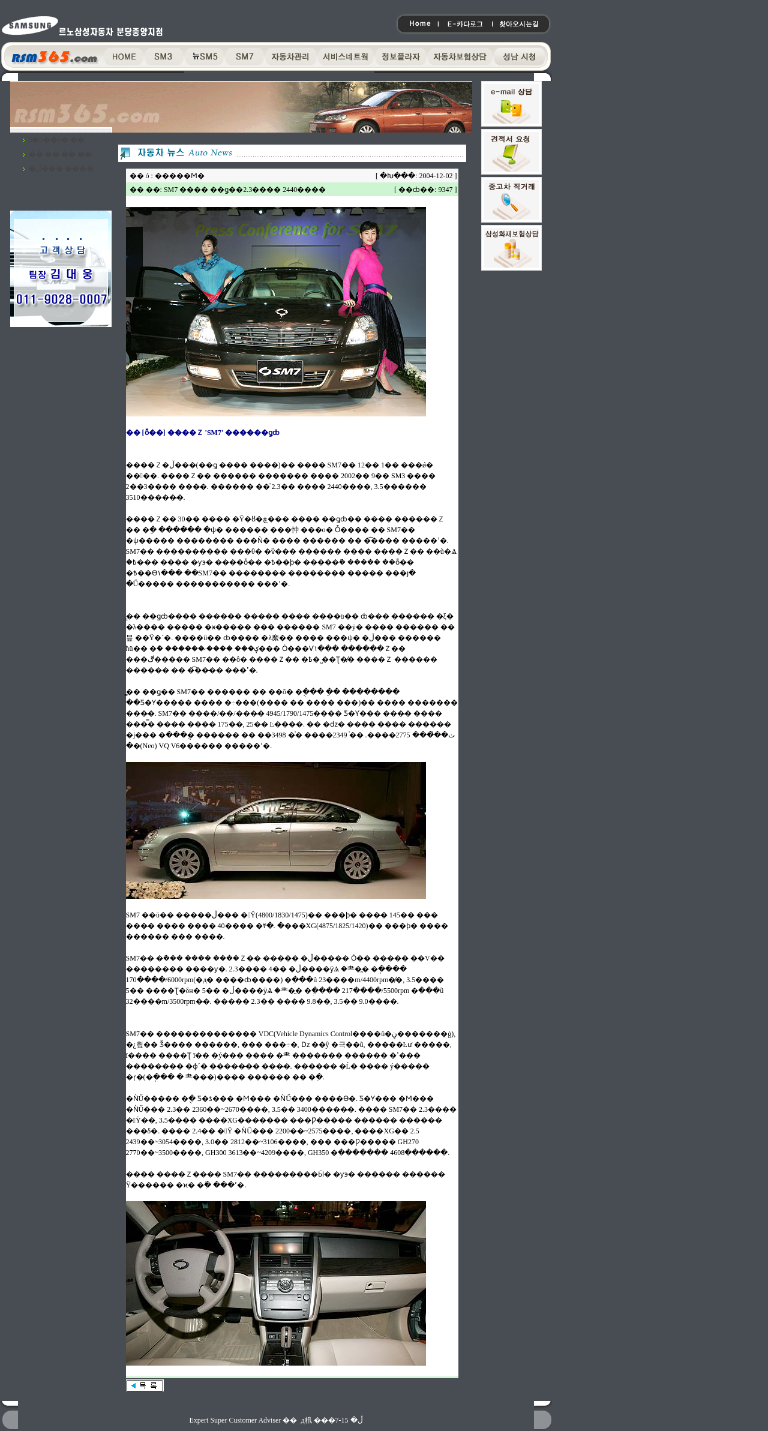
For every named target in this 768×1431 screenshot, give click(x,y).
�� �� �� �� (60, 154)
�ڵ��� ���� (61, 168)
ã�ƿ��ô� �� (57, 140)
